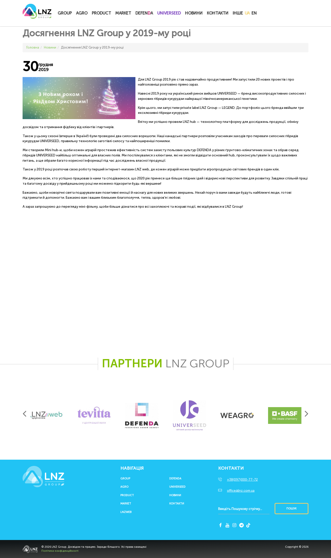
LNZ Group (37, 14)
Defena (144, 13)
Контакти (217, 13)
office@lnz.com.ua (241, 490)
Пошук (291, 508)
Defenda (175, 478)
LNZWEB (125, 512)
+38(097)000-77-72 (242, 479)
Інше (238, 13)
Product (101, 13)
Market (123, 13)
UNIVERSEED (169, 13)
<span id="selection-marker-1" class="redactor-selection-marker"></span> (129, 274)
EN (254, 13)
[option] (46, 415)
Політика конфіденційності (59, 550)
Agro (82, 13)
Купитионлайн (269, 13)
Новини (194, 13)
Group (65, 13)
